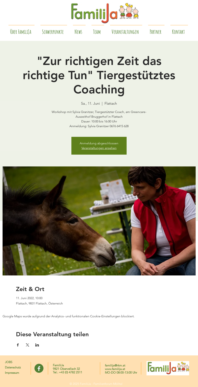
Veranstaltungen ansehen (99, 148)
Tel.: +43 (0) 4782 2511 (67, 372)
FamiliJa (58, 365)
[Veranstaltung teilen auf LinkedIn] (37, 345)
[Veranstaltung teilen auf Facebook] (18, 345)
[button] (156, 30)
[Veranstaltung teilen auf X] (27, 345)
